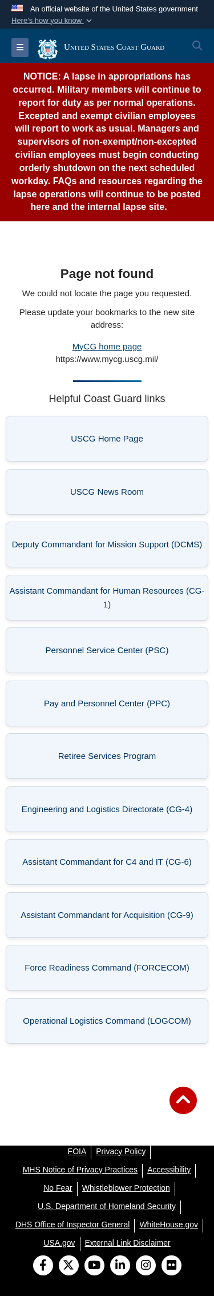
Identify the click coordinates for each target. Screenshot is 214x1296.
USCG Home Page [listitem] (136, 442)
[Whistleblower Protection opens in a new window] (126, 1187)
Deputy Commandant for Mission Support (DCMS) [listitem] (107, 547)
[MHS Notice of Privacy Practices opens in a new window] (80, 1169)
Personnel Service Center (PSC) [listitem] (123, 653)
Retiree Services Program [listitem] (129, 759)
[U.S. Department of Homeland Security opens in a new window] (107, 1206)
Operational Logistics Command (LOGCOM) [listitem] (112, 1024)
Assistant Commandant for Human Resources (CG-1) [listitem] (107, 597)
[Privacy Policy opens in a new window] (121, 1151)
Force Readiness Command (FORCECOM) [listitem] (113, 971)
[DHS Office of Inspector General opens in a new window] (72, 1224)
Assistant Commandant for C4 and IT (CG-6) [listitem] (111, 865)
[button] (52, 20)
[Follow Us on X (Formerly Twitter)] (69, 1266)
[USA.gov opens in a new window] (59, 1242)
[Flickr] (171, 1266)
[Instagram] (146, 1266)
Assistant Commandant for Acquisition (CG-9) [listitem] (111, 918)
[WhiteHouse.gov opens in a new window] (168, 1224)
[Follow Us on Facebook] (43, 1266)
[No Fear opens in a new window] (57, 1187)
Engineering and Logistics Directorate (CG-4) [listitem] (111, 812)
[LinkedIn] (120, 1266)
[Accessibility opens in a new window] (169, 1169)
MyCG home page (107, 346)
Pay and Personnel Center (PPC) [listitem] (122, 706)
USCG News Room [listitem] (135, 495)
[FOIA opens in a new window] (77, 1151)
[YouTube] (94, 1266)
